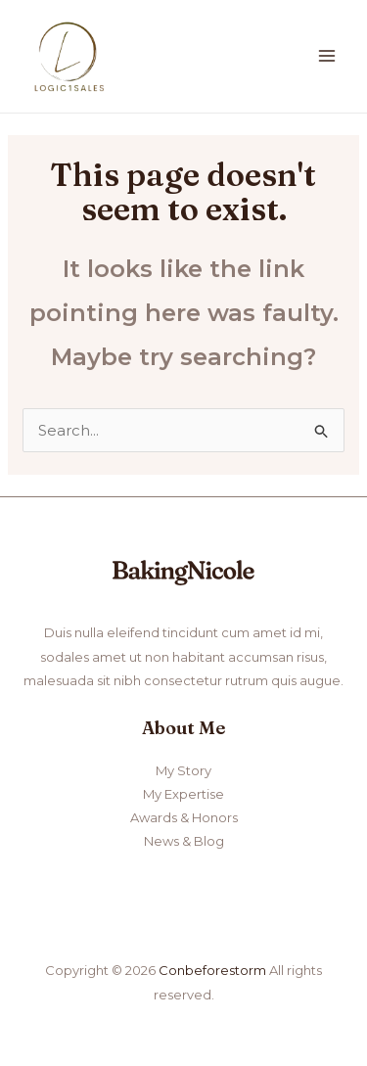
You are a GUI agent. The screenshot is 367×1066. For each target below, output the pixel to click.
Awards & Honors (184, 817)
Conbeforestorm (212, 970)
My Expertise (183, 794)
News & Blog (184, 841)
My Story (183, 770)
